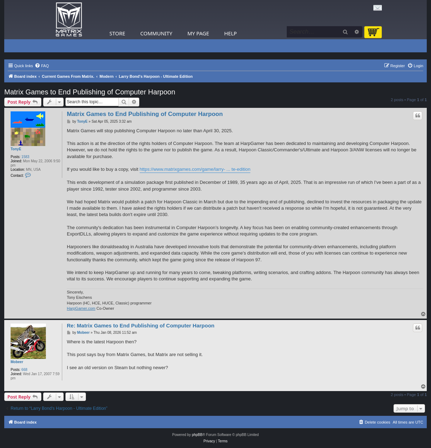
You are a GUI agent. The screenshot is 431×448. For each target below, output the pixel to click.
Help (230, 33)
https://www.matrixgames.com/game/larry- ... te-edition (195, 169)
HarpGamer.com (81, 308)
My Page (198, 33)
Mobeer (17, 362)
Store (118, 33)
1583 (25, 157)
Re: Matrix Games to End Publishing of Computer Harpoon (141, 325)
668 (25, 370)
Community (156, 33)
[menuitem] (42, 66)
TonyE (16, 149)
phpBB (197, 435)
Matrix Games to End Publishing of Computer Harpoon (89, 92)
